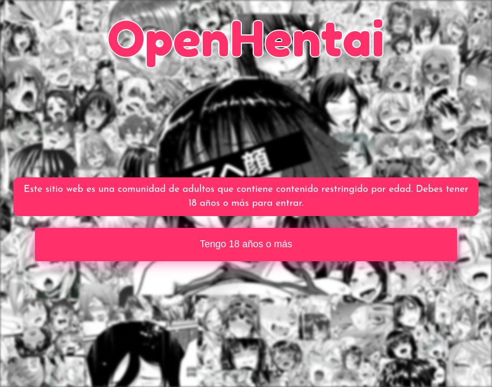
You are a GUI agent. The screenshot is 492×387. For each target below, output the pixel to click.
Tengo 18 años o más (245, 244)
